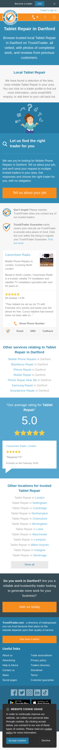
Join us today (29, 607)
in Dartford (29, 359)
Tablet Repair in (29, 497)
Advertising (8, 660)
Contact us (8, 670)
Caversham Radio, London (21, 446)
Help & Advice (10, 665)
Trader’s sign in (48, 10)
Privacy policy (38, 660)
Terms (34, 675)
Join (38, 3)
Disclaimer (37, 670)
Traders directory (40, 665)
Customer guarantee (42, 680)
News (5, 675)
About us (7, 655)
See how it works (29, 639)
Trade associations (41, 655)
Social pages (9, 680)
